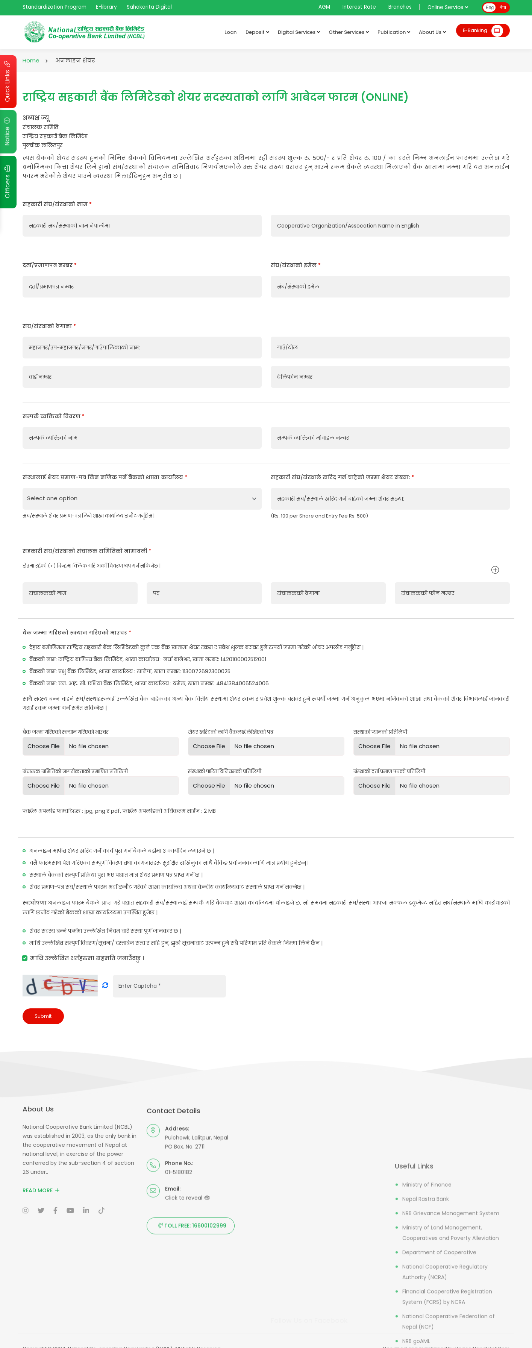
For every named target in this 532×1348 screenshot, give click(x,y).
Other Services (347, 32)
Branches (400, 7)
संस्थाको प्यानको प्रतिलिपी (380, 732)
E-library (106, 7)
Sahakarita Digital (149, 7)
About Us (430, 32)
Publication (392, 32)
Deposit (255, 32)
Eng (490, 7)
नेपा (503, 7)
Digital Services (297, 32)
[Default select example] (142, 499)
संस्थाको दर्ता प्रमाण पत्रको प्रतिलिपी (389, 771)
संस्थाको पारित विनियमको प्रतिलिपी (224, 771)
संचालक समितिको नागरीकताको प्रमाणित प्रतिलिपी (75, 771)
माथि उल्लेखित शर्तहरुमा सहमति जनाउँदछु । (87, 958)
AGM (324, 7)
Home (31, 60)
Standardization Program (54, 7)
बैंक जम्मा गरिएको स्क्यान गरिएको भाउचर (66, 732)
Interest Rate (359, 7)
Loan (229, 32)
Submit (43, 1016)
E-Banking (482, 32)
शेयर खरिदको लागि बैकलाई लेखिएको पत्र (230, 732)
